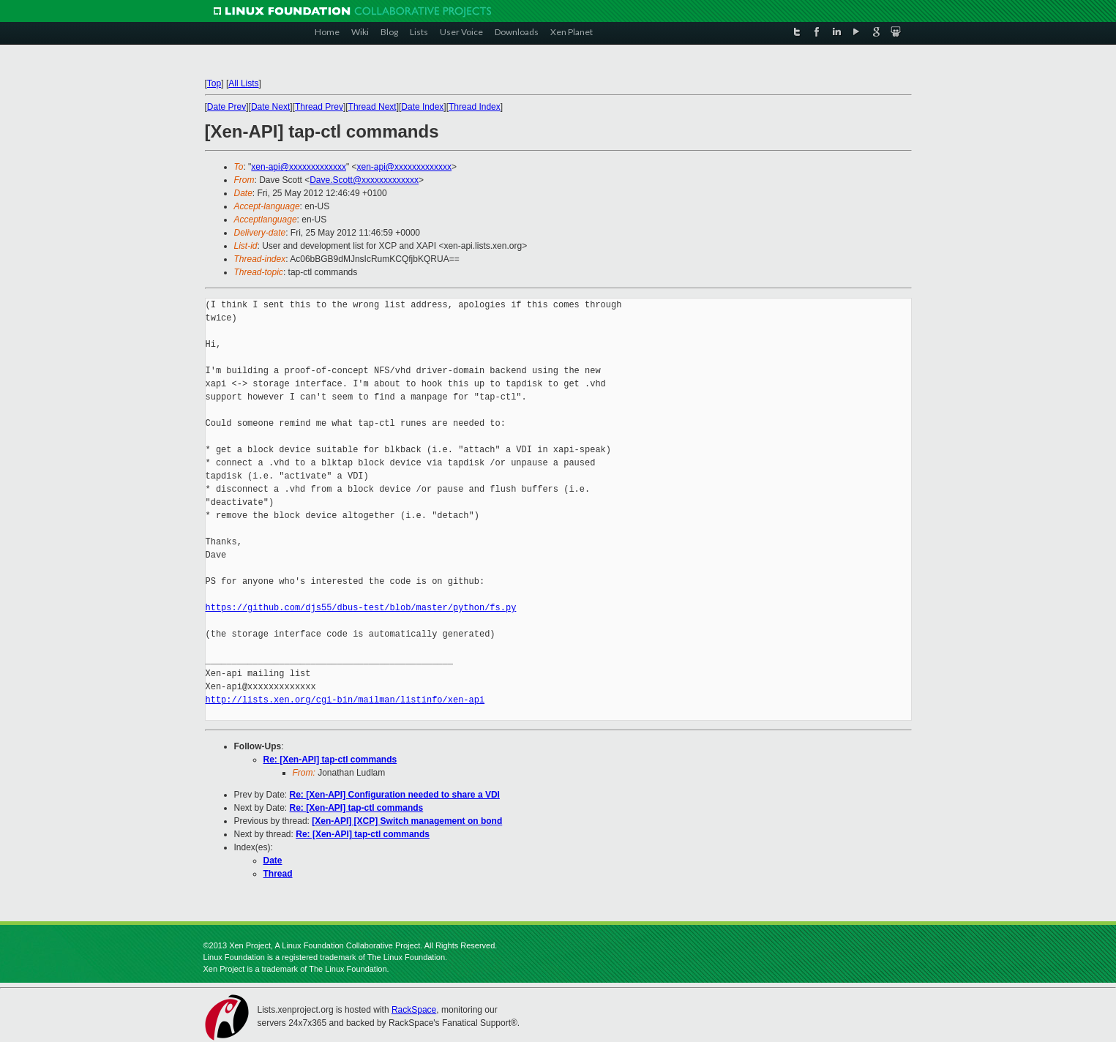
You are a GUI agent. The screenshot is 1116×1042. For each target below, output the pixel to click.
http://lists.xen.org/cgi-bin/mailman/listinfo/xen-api (345, 700)
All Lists (243, 83)
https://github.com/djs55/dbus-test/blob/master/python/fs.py (361, 607)
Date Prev (226, 107)
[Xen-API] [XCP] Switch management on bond (407, 821)
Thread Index (475, 107)
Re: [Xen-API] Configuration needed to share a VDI (395, 795)
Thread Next (372, 107)
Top (214, 83)
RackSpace (414, 1010)
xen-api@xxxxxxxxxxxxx (298, 167)
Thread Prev (319, 107)
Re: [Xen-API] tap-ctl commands (330, 759)
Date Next (270, 107)
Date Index (422, 107)
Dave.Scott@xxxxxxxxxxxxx (364, 180)
